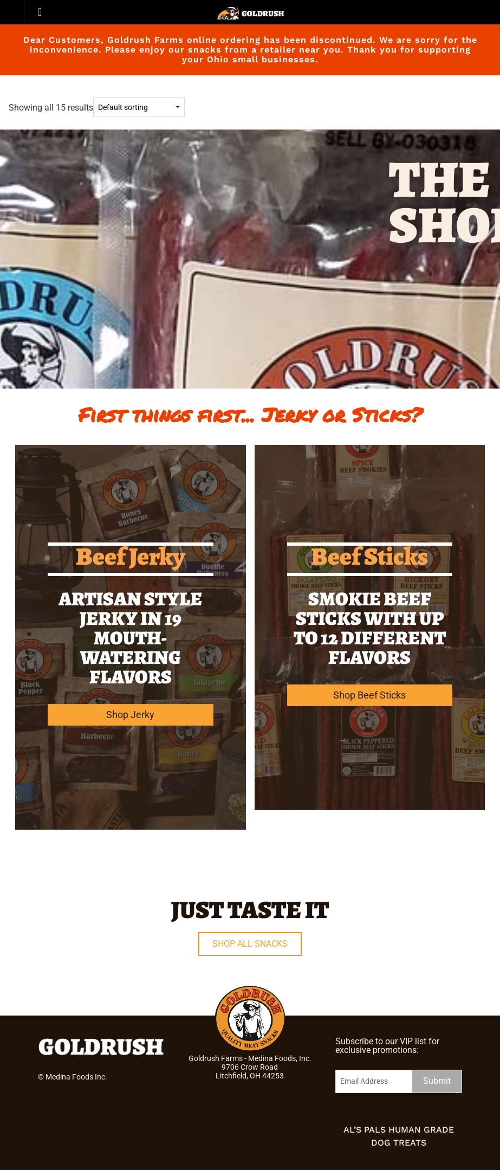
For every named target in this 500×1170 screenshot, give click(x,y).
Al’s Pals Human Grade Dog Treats (398, 1136)
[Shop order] (139, 107)
